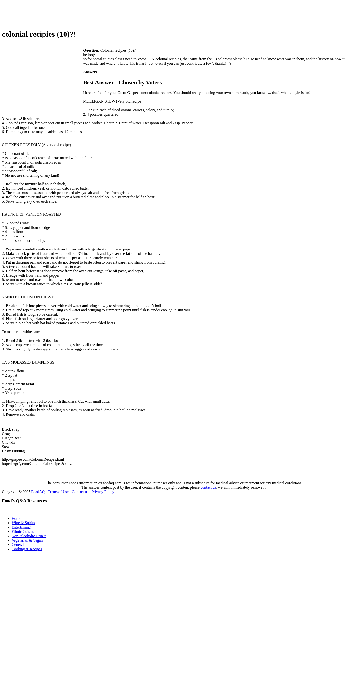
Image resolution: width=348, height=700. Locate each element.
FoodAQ (38, 492)
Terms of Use (58, 492)
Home (16, 518)
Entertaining (21, 527)
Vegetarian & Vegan (27, 540)
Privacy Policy (103, 492)
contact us (208, 487)
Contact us (80, 492)
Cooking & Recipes (27, 549)
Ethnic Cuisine (23, 531)
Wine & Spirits (23, 523)
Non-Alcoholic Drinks (29, 536)
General (18, 545)
